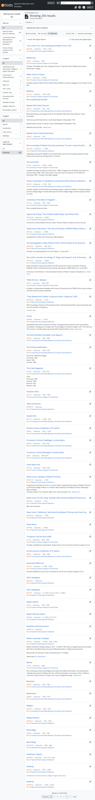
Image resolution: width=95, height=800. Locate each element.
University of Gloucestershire (12, 76)
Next (74, 797)
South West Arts (33, 464)
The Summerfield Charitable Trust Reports (44, 335)
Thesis (29, 316)
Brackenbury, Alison (12, 110)
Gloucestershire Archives (12, 97)
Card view (42, 33)
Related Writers (33, 718)
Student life (31, 416)
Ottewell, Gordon (12, 102)
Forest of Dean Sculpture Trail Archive (12, 50)
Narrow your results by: (12, 15)
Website (29, 91)
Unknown (12, 81)
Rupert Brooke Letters (35, 614)
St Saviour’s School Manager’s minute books (45, 452)
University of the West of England (40, 200)
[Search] (76, 2)
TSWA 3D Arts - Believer (36, 280)
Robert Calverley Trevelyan (37, 638)
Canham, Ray (12, 92)
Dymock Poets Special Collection (12, 32)
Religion (29, 706)
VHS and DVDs (32, 162)
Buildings (12, 136)
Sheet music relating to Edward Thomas (43, 477)
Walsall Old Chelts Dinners (37, 105)
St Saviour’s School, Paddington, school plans (45, 440)
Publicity (30, 766)
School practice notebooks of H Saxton (43, 551)
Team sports (12, 132)
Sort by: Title (70, 33)
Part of (5, 23)
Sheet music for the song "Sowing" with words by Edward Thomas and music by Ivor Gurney (56, 498)
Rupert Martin (32, 602)
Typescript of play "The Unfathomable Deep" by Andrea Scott (52, 214)
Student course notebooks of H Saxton (42, 428)
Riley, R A (12, 85)
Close (36, 13)
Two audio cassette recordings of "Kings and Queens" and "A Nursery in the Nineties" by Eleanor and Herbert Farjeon (56, 257)
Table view (52, 33)
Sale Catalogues (33, 577)
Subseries (12, 152)
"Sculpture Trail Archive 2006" (39, 536)
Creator (6, 58)
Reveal (29, 662)
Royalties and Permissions (37, 626)
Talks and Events (33, 404)
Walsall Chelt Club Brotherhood (39, 133)
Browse (50, 3)
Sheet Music (31, 524)
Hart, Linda (12, 89)
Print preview (31, 33)
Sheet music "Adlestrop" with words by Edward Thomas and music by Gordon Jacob (56, 512)
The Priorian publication (36, 347)
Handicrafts (12, 128)
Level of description (7, 143)
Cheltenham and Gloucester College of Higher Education (12, 69)
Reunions (30, 681)
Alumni (12, 124)
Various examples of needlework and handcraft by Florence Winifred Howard (56, 181)
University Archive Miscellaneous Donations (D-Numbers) (12, 40)
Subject (6, 116)
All (3, 28)
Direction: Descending (85, 33)
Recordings (31, 730)
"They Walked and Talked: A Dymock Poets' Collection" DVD (51, 296)
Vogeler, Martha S (12, 106)
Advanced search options (37, 28)
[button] (76, 7)
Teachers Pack (32, 391)
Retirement (31, 693)
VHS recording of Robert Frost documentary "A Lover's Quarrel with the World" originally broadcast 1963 (56, 145)
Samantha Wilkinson (35, 563)
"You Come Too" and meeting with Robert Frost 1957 (48, 46)
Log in (89, 7)
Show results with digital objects (80, 39)
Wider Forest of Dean (35, 74)
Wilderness (31, 58)
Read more (47, 127)
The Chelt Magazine (34, 368)
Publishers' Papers (34, 754)
